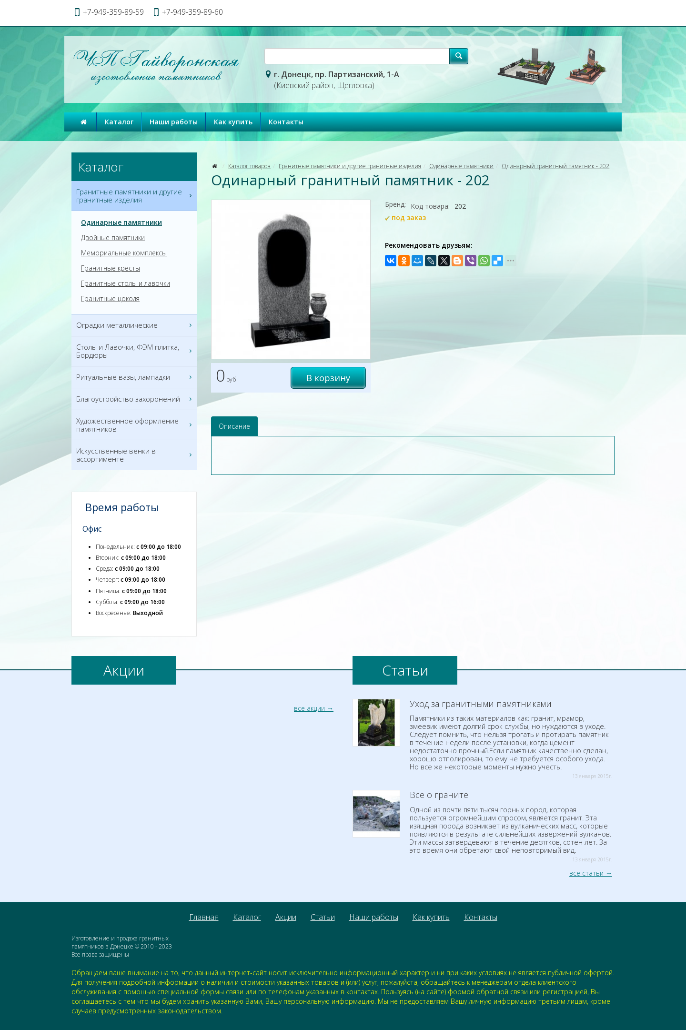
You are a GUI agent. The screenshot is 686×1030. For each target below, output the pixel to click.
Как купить (233, 121)
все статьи (586, 873)
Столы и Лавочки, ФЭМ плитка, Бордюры (135, 351)
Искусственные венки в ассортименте (135, 455)
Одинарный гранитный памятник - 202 (555, 166)
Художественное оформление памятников (135, 425)
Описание (234, 426)
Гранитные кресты (110, 268)
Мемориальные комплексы (124, 253)
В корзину (328, 378)
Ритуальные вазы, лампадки (135, 377)
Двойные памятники (113, 238)
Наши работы (174, 121)
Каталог (119, 121)
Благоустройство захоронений (135, 399)
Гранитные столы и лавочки (125, 283)
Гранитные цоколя (110, 299)
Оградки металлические (135, 325)
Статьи (323, 917)
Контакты (286, 121)
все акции (309, 708)
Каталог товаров (249, 166)
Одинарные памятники (461, 166)
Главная (204, 917)
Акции (285, 917)
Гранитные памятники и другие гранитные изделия (350, 166)
